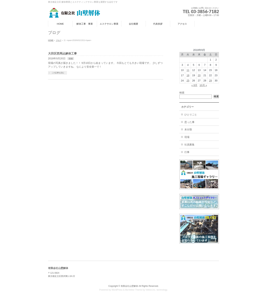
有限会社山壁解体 (129, 286)
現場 (71, 59)
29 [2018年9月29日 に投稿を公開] (210, 80)
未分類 (188, 129)
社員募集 (189, 144)
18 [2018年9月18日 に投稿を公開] (188, 75)
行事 (186, 152)
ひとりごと (190, 114)
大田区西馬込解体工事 (62, 53)
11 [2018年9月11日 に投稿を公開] (188, 70)
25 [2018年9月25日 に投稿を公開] (188, 80)
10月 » (203, 85)
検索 (181, 92)
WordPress (117, 290)
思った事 (189, 122)
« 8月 (194, 85)
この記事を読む (58, 73)
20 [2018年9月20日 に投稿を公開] (199, 75)
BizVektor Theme (133, 290)
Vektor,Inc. (151, 290)
